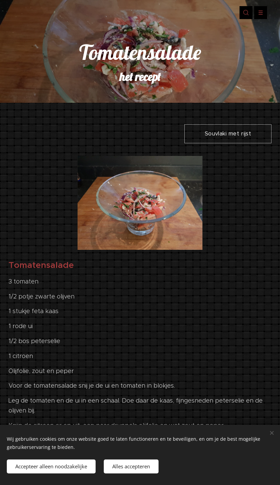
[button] (246, 12)
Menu (258, 13)
